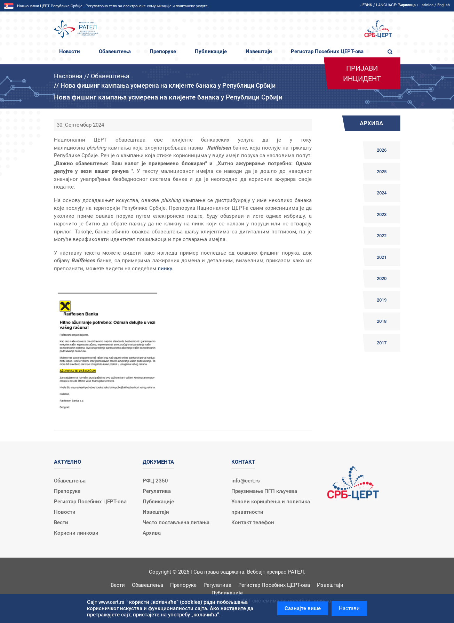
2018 (382, 321)
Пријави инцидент (362, 73)
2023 (382, 214)
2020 (382, 278)
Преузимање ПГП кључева (264, 491)
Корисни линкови (76, 533)
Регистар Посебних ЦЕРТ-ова (327, 51)
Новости (69, 51)
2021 (382, 257)
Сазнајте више (303, 608)
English (443, 5)
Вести (61, 522)
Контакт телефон (252, 522)
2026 (382, 150)
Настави (349, 608)
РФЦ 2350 (155, 481)
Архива (152, 533)
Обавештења (115, 51)
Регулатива (157, 491)
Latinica (426, 5)
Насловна (68, 76)
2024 (382, 192)
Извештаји (259, 51)
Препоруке (163, 51)
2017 (382, 342)
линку (165, 268)
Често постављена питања (176, 522)
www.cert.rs (111, 602)
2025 (382, 171)
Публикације (211, 51)
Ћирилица (407, 5)
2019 (382, 300)
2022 (382, 235)
